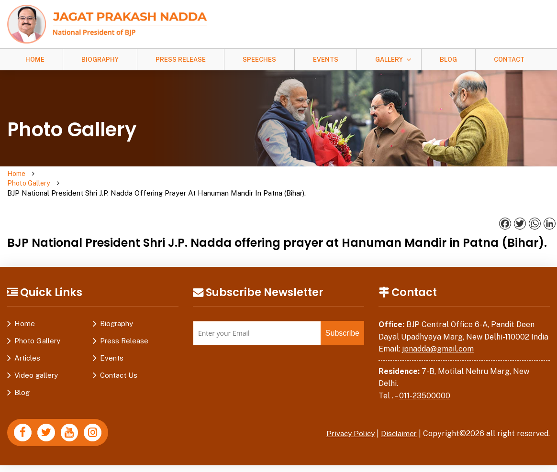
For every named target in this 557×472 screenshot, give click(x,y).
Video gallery (36, 356)
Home (35, 59)
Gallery (389, 59)
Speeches (259, 59)
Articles (27, 339)
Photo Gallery (65, 174)
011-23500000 (424, 376)
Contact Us (118, 356)
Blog (448, 59)
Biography (100, 59)
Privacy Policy (346, 414)
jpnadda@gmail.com (438, 329)
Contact (509, 59)
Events (325, 59)
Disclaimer (398, 414)
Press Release (181, 59)
